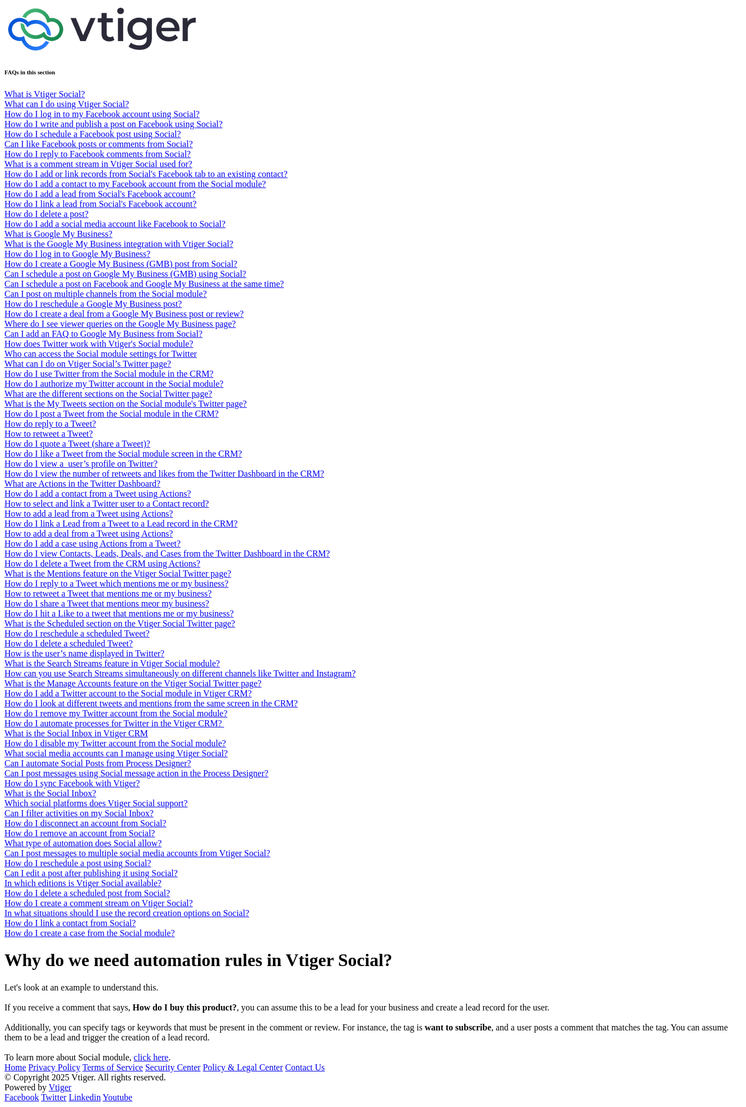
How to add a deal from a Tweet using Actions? (88, 533)
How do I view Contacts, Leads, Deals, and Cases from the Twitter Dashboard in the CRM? (167, 553)
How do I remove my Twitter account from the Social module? (115, 713)
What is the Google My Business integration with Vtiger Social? (119, 244)
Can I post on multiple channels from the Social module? (105, 294)
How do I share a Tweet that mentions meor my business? (106, 603)
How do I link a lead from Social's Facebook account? (100, 204)
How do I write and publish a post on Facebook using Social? (113, 124)
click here (151, 1057)
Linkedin (85, 1097)
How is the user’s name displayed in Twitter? (84, 653)
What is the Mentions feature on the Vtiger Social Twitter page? (117, 573)
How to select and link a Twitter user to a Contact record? (106, 503)
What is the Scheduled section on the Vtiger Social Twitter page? (119, 623)
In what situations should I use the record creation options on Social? (126, 913)
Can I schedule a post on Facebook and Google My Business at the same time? (144, 284)
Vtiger (60, 1087)
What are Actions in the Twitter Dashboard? (82, 483)
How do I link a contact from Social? (70, 923)
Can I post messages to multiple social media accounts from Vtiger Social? (137, 853)
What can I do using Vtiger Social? (66, 104)
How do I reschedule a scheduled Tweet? (77, 633)
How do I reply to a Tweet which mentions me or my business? (116, 583)
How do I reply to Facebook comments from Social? (97, 154)
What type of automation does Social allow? (82, 843)
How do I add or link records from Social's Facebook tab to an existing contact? (145, 174)
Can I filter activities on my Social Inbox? (79, 813)
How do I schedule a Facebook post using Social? (92, 134)
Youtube (118, 1097)
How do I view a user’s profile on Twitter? (81, 463)
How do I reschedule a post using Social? (77, 863)
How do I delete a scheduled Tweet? (68, 643)
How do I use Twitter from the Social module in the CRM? (109, 373)
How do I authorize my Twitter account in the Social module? (114, 383)
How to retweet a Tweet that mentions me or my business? (108, 593)
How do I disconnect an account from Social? (85, 823)
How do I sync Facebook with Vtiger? (72, 783)
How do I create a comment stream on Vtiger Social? (98, 903)
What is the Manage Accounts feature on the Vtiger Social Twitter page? (132, 683)
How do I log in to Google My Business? (77, 254)
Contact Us (305, 1067)
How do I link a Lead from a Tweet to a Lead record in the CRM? (120, 523)
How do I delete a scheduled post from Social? (87, 893)
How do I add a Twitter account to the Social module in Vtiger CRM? (128, 693)
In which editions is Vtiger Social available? (82, 883)
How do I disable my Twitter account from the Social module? (115, 743)
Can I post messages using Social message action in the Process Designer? (136, 773)
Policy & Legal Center (243, 1067)
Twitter (54, 1097)
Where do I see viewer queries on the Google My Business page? (120, 323)
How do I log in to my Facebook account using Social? (102, 114)
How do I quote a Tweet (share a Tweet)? (77, 443)
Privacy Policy (54, 1067)
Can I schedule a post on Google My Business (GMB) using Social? (125, 274)
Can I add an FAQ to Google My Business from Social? (103, 333)
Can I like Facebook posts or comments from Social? (98, 144)
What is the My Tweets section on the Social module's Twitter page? (125, 403)
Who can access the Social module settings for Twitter (100, 353)
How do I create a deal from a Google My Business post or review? (123, 314)
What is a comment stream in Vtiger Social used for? (98, 164)
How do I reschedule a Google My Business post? (93, 304)
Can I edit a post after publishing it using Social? (90, 873)
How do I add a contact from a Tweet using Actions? (97, 493)
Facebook (21, 1097)
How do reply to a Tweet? (50, 423)
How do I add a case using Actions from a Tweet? (92, 543)
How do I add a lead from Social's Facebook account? (100, 194)
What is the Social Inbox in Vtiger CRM (76, 733)
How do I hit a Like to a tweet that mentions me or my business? (119, 613)
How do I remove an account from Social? (79, 833)
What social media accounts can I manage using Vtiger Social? (116, 753)
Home (15, 1067)
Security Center (173, 1067)
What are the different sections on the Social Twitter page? (108, 393)
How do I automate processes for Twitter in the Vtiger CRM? (114, 723)
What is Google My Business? (58, 234)
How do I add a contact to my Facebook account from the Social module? (135, 184)
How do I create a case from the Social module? (89, 933)
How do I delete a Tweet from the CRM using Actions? (102, 563)
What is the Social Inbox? (50, 793)
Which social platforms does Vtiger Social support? (95, 803)
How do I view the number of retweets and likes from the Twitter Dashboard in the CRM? (164, 473)
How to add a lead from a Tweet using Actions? (88, 513)
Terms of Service (113, 1067)
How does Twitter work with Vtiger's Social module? (98, 343)
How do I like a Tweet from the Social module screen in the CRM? (123, 453)
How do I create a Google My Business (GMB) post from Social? (120, 264)
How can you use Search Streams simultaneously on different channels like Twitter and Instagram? (180, 673)
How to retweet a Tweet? (48, 433)
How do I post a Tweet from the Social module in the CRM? (111, 413)
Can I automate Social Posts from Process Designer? (97, 763)
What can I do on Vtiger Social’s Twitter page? (87, 363)
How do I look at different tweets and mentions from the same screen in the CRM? (151, 703)
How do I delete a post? (46, 214)
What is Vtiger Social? (44, 94)
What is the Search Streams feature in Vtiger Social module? (112, 663)
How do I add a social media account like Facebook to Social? (115, 224)
